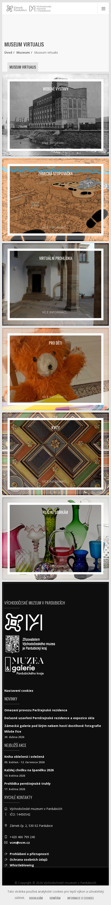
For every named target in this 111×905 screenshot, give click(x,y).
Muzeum (23, 52)
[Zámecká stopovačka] (55, 200)
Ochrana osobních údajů (28, 859)
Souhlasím (36, 898)
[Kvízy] (55, 454)
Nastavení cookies (18, 691)
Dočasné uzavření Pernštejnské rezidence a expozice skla (49, 718)
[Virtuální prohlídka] (55, 284)
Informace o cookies (80, 898)
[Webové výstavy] (55, 115)
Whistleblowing (22, 865)
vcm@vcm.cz (20, 843)
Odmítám (55, 898)
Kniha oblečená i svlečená (24, 757)
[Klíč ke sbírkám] (55, 538)
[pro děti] (55, 369)
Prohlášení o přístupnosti (29, 854)
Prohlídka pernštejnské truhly (27, 783)
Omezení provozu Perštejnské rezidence (35, 710)
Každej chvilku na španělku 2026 (29, 770)
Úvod (8, 52)
